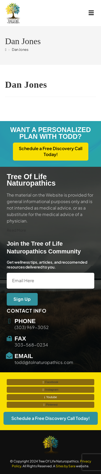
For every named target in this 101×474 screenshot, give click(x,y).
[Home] (5, 49)
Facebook (50, 382)
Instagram (50, 389)
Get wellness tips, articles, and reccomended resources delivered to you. (47, 264)
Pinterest (50, 404)
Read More (16, 230)
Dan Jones (20, 49)
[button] (73, 13)
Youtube (50, 397)
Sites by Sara (65, 466)
